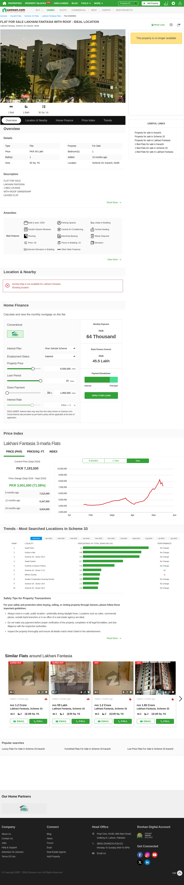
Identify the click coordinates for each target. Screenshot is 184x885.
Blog (75, 3)
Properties (15, 3)
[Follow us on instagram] (148, 857)
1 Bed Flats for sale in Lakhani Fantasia (154, 152)
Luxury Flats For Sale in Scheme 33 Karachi (23, 749)
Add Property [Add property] (53, 856)
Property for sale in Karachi (148, 132)
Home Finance (64, 120)
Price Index (88, 120)
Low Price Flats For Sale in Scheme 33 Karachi (150, 749)
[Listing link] (28, 693)
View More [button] (114, 259)
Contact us (7, 838)
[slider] (33, 368)
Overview (11, 120)
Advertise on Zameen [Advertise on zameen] (13, 852)
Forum (50, 843)
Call (38, 721)
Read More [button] (114, 202)
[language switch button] (165, 3)
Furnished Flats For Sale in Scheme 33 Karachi (88, 749)
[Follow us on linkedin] (148, 865)
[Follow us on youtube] (155, 857)
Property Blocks (38, 3)
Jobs (4, 843)
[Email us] (114, 854)
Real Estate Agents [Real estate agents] (56, 852)
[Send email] (19, 721)
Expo (49, 847)
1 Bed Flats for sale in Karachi (149, 144)
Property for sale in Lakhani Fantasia (152, 140)
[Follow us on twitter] (140, 865)
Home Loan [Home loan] (158, 25)
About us (6, 834)
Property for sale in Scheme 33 (150, 136)
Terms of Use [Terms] (8, 856)
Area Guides (61, 3)
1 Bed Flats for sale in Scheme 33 (151, 148)
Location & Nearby (36, 120)
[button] (60, 348)
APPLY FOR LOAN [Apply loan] (101, 395)
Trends (108, 120)
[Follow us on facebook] (140, 857)
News (50, 838)
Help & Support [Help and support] (9, 847)
